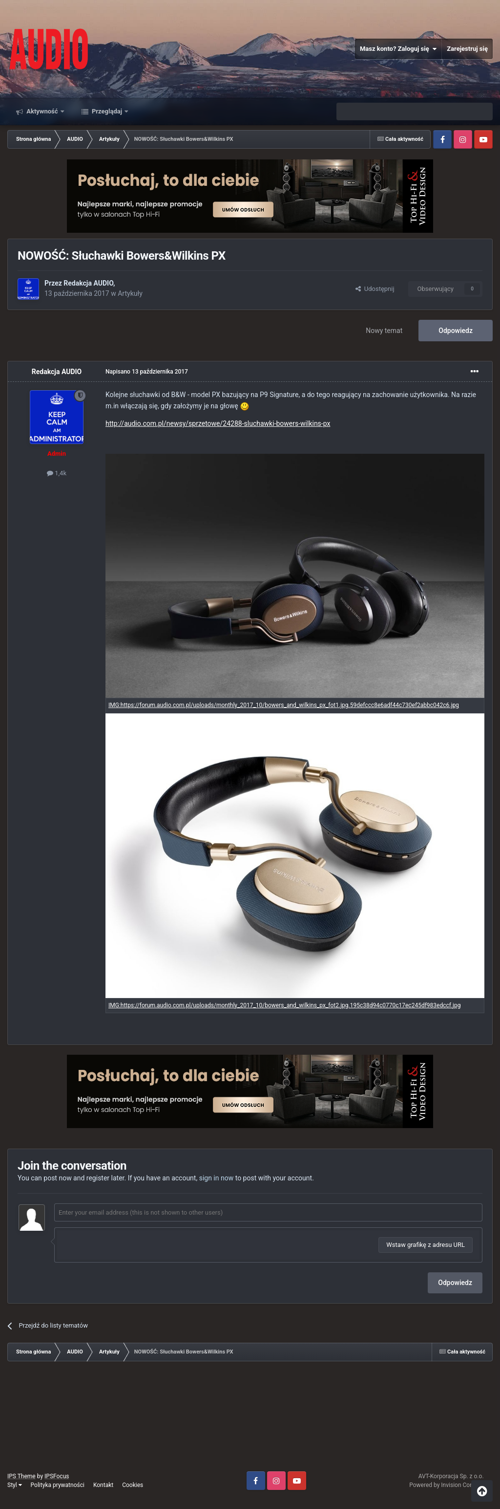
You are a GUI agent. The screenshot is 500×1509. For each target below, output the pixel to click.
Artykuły (130, 293)
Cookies (132, 1485)
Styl (14, 1485)
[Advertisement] (250, 1420)
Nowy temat (384, 330)
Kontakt (103, 1485)
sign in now (216, 1178)
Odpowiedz (455, 330)
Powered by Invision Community (451, 1485)
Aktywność (42, 111)
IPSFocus (56, 1476)
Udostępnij (374, 288)
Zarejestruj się (467, 48)
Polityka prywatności (57, 1485)
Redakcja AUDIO (88, 283)
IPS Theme (21, 1476)
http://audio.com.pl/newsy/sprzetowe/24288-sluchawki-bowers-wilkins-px (217, 423)
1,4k (56, 473)
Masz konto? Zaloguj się (398, 49)
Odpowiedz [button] (455, 1283)
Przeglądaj (107, 111)
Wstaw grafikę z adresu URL (425, 1244)
